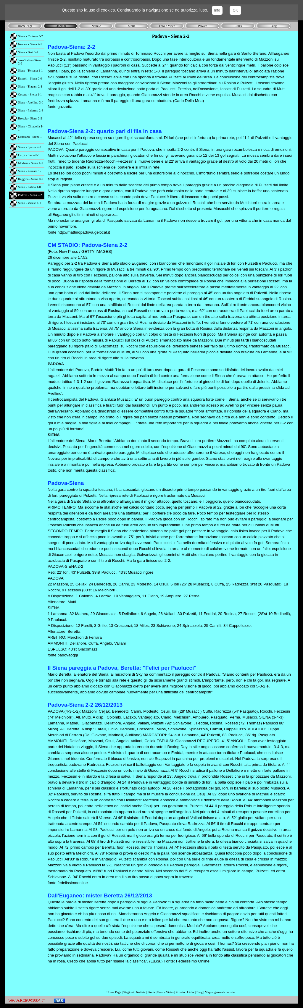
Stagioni (128, 992)
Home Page (114, 992)
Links (190, 992)
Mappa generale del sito (220, 992)
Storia (151, 992)
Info (217, 10)
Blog (199, 992)
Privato (180, 992)
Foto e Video (165, 992)
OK (235, 10)
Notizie (140, 992)
